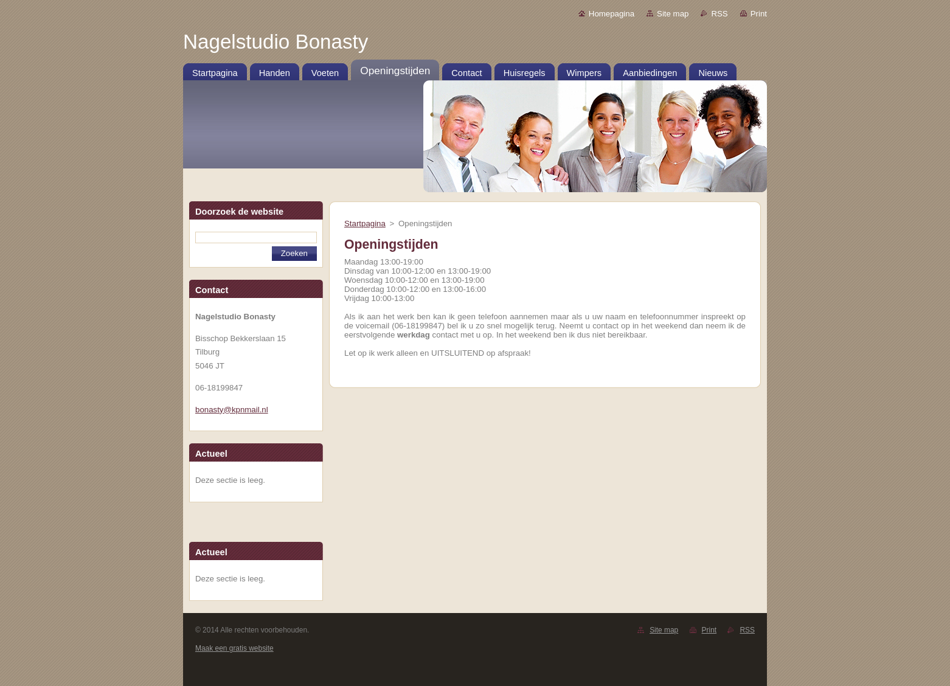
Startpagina (365, 223)
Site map (672, 13)
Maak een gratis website (234, 648)
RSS (719, 13)
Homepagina (611, 13)
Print (759, 13)
